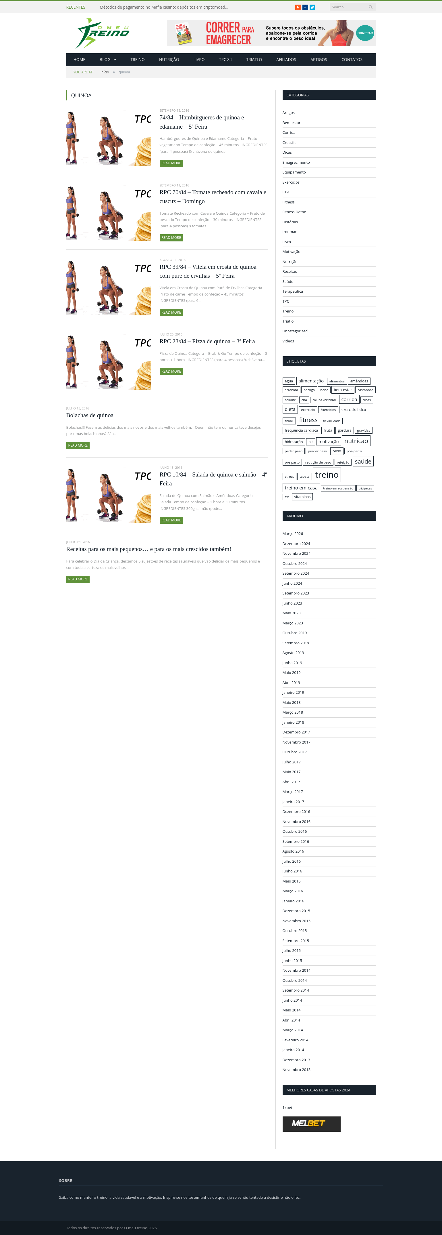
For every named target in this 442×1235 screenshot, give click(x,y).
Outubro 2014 (295, 980)
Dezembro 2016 (296, 811)
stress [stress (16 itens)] (289, 476)
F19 (286, 192)
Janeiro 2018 (293, 722)
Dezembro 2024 (296, 543)
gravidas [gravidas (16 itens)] (363, 430)
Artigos (318, 59)
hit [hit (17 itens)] (310, 441)
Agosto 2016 (293, 851)
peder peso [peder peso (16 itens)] (293, 451)
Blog (105, 59)
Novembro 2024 (297, 553)
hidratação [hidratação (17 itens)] (294, 441)
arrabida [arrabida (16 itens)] (291, 390)
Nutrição (169, 59)
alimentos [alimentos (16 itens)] (337, 381)
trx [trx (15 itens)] (287, 497)
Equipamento (294, 172)
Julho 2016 (292, 861)
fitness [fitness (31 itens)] (308, 420)
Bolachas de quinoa (89, 415)
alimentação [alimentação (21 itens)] (311, 381)
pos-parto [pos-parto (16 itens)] (354, 451)
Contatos (351, 59)
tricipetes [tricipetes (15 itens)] (365, 488)
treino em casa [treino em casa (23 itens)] (301, 487)
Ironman (290, 231)
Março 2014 (293, 1029)
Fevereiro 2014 (295, 1039)
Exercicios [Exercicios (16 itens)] (328, 409)
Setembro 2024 (296, 573)
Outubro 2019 (295, 632)
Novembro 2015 (297, 920)
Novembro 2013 (297, 1069)
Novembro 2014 (297, 970)
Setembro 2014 (296, 990)
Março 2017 (293, 791)
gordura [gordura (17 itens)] (344, 430)
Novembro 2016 (297, 821)
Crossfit (289, 142)
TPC (286, 301)
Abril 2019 (291, 682)
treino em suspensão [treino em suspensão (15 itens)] (338, 488)
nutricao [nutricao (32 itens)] (356, 441)
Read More (171, 163)
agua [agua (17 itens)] (289, 381)
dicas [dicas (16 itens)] (367, 400)
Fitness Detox (294, 211)
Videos (288, 341)
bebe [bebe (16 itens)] (324, 390)
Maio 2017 (292, 771)
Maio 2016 (292, 880)
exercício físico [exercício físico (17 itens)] (353, 409)
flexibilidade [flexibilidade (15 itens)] (331, 421)
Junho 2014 (292, 1000)
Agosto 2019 (293, 652)
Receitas (290, 271)
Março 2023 (293, 622)
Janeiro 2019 (293, 692)
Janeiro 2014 (293, 1049)
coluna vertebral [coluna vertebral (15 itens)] (324, 400)
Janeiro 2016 (293, 900)
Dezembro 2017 (296, 732)
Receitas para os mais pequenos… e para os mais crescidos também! (148, 549)
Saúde (288, 281)
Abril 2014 (291, 1019)
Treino (138, 59)
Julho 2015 (292, 950)
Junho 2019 (292, 662)
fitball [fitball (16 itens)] (289, 421)
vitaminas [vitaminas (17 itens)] (302, 496)
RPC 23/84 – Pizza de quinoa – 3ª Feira (207, 341)
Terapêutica (293, 291)
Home (80, 59)
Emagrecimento (296, 162)
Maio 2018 (292, 702)
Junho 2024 (292, 583)
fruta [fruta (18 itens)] (328, 430)
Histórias (290, 221)
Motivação (291, 251)
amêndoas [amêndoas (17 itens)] (359, 381)
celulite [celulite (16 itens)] (290, 400)
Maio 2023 (292, 612)
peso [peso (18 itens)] (337, 450)
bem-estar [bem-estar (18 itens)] (343, 389)
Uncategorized (295, 330)
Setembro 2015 (296, 940)
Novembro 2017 (297, 741)
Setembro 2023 (296, 593)
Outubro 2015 (295, 930)
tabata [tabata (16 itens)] (305, 476)
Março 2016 (293, 890)
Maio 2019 (292, 672)
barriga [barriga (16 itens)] (309, 390)
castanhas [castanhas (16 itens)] (365, 390)
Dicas (287, 152)
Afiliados (286, 59)
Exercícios (291, 182)
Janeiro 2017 (293, 801)
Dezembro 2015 (296, 910)
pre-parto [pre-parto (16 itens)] (292, 462)
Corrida (289, 132)
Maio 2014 (292, 1010)
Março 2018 (293, 712)
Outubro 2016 (295, 831)
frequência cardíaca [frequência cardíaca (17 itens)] (301, 430)
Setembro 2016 (296, 841)
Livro (199, 59)
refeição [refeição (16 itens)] (343, 462)
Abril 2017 (291, 781)
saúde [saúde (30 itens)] (363, 461)
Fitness (289, 202)
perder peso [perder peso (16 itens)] (317, 451)
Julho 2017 (292, 761)
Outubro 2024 (295, 563)
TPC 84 (225, 59)
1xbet (287, 1107)
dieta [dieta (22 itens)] (290, 409)
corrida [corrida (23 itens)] (349, 399)
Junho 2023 (292, 602)
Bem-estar (292, 122)
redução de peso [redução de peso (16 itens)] (318, 462)
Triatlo (254, 59)
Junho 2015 (292, 960)
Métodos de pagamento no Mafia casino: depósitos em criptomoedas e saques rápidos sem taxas (166, 7)
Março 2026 (293, 533)
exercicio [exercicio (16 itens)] (308, 409)
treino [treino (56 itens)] (327, 474)
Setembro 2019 (296, 642)
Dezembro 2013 (296, 1059)
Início (91, 72)
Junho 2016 (292, 871)
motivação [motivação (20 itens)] (329, 441)
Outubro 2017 (295, 751)
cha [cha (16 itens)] (304, 400)
